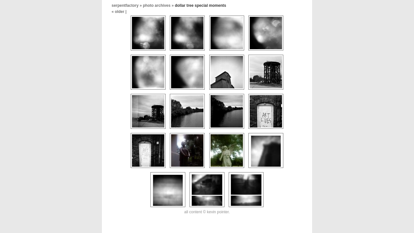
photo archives (156, 5)
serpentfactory (125, 5)
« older (118, 11)
